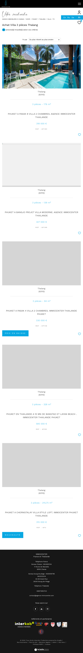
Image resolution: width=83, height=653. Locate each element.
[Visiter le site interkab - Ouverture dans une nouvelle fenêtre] (24, 624)
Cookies (47, 644)
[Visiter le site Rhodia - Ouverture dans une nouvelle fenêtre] (58, 624)
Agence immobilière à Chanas (13, 19)
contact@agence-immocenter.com (41, 595)
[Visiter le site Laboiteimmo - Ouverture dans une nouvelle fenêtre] (41, 648)
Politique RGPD (38, 644)
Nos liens (62, 642)
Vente (28, 19)
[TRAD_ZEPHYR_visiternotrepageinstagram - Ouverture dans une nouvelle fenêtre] (47, 609)
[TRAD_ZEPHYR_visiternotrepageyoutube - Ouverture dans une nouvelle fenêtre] (41, 609)
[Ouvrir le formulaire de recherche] (68, 3)
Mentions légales (45, 642)
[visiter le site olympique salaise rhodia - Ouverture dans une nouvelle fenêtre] (41, 631)
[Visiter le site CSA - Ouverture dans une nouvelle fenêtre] (46, 624)
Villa (49, 19)
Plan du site (33, 642)
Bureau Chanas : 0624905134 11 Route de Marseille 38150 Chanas (41, 566)
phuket (34, 19)
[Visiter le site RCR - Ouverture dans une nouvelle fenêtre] (53, 624)
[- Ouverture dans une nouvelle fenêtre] (39, 624)
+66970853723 (41, 591)
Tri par (24, 39)
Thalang (42, 19)
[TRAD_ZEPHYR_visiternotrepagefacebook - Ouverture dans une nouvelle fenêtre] (35, 609)
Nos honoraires (22, 642)
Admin (54, 642)
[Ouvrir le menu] (79, 4)
